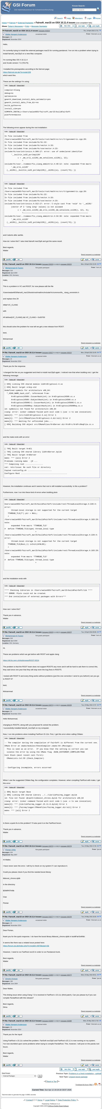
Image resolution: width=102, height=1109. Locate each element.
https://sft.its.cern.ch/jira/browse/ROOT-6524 (21, 660)
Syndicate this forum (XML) (84, 1083)
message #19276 (47, 845)
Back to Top (51, 1080)
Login (87, 18)
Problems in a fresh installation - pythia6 (85, 1072)
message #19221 (44, 31)
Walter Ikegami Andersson (16, 34)
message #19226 (47, 264)
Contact (29, 1099)
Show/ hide (20, 85)
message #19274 (47, 704)
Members (77, 18)
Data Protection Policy (67, 1099)
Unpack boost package (78, 1076)
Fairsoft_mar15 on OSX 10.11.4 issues (21, 31)
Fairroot (12, 23)
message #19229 (47, 631)
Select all (12, 85)
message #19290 (47, 1020)
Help (67, 18)
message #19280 (47, 974)
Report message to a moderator (90, 254)
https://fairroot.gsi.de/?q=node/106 (17, 72)
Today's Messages (15, 26)
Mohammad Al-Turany (14, 267)
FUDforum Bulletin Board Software (58, 1105)
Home (97, 18)
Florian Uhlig (10, 849)
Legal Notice (50, 1099)
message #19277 (47, 915)
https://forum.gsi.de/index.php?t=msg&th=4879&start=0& (26, 945)
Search (58, 18)
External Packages (25, 23)
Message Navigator (39, 26)
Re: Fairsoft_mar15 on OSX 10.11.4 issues (23, 264)
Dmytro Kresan (11, 978)
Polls (27, 26)
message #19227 (47, 352)
